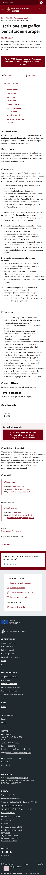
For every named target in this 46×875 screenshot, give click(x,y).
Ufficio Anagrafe (10, 482)
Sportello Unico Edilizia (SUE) (11, 805)
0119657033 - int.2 (17, 486)
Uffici (3, 664)
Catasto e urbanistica (9, 683)
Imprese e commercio (9, 690)
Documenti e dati (7, 646)
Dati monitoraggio (7, 864)
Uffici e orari (5, 761)
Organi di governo (7, 653)
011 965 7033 (13, 742)
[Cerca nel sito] (39, 9)
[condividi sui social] (6, 75)
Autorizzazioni (6, 680)
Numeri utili (5, 765)
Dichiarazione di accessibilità (11, 827)
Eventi (3, 722)
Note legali (5, 823)
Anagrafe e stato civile (21, 18)
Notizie (3, 706)
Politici (3, 660)
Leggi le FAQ (6, 832)
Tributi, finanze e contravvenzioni (13, 694)
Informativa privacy (8, 819)
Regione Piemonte (8, 3)
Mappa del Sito (15, 866)
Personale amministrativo (10, 657)
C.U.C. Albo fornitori (8, 812)
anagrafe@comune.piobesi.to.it (19, 489)
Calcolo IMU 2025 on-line (10, 816)
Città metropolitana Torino (10, 798)
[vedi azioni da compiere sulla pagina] (30, 75)
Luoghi (3, 719)
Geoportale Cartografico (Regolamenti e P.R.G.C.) (19, 802)
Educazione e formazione (10, 687)
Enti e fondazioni (7, 650)
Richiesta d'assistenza (9, 840)
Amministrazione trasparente (12, 830)
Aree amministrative (8, 642)
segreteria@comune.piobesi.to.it (20, 515)
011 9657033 (15, 512)
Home (3, 18)
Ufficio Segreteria (10, 508)
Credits (40, 864)
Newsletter (5, 855)
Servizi (9, 18)
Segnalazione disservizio (10, 835)
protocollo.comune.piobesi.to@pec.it (20, 491)
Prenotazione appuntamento (11, 838)
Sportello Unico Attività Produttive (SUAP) (16, 809)
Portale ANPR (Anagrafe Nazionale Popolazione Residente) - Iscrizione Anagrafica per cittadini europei (23, 62)
